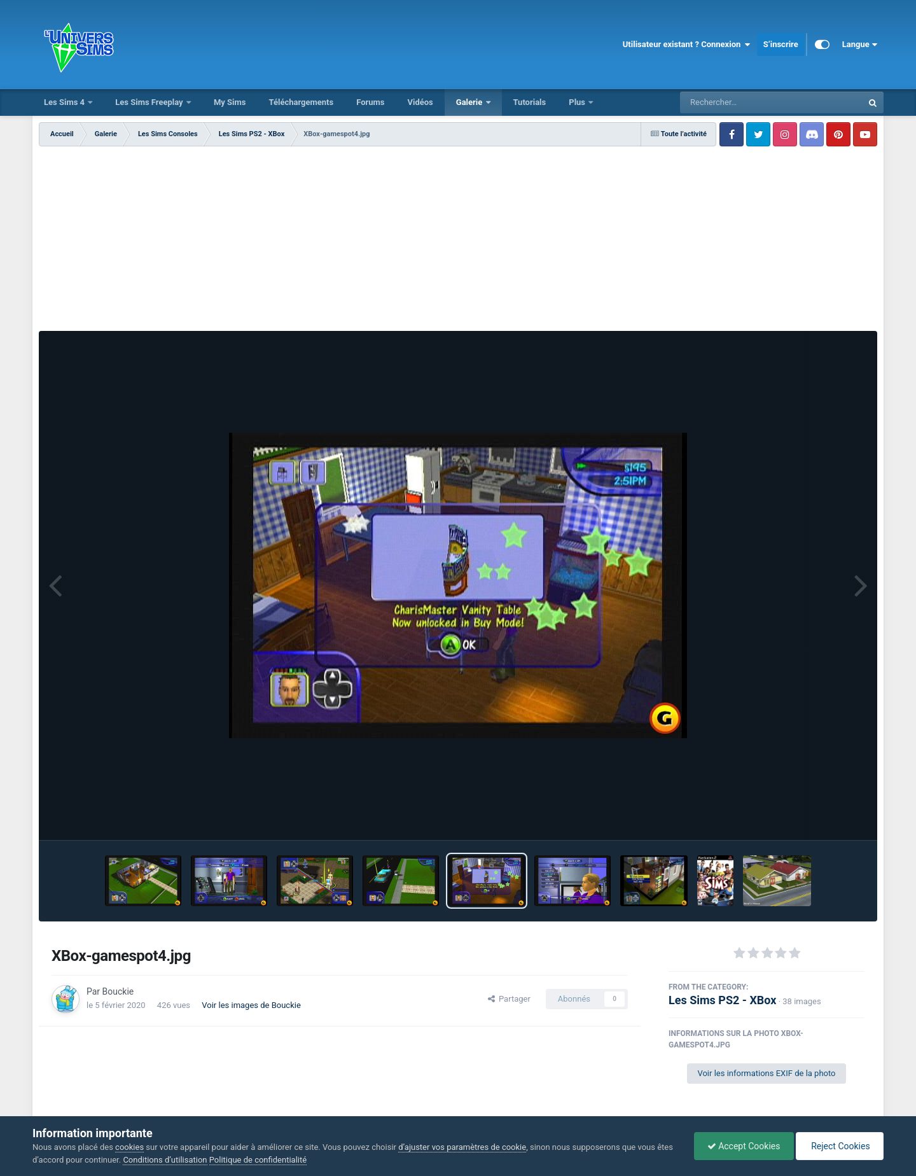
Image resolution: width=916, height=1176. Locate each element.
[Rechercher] (736, 102)
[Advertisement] (458, 242)
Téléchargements (300, 102)
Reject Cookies (839, 1146)
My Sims (230, 102)
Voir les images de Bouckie (251, 1005)
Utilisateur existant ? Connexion (687, 44)
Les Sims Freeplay (150, 102)
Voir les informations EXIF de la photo (766, 1073)
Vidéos (420, 102)
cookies (129, 1147)
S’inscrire (780, 44)
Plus (578, 102)
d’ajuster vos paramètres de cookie (462, 1147)
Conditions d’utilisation (165, 1160)
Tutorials (529, 102)
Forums (370, 102)
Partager (509, 999)
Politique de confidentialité (258, 1160)
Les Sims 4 (65, 102)
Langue (859, 44)
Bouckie (118, 991)
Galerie (470, 102)
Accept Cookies (744, 1146)
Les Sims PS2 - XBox (722, 1000)
